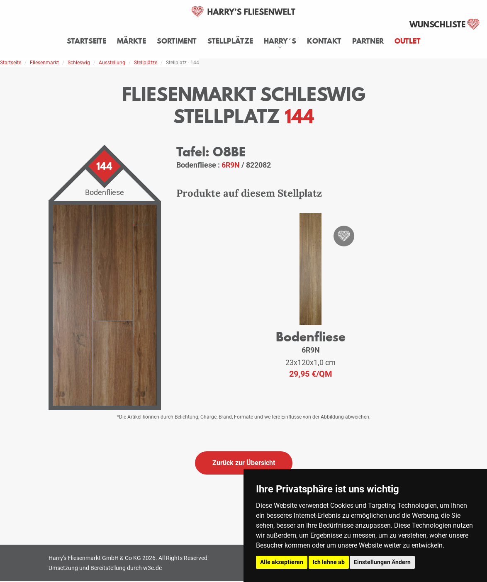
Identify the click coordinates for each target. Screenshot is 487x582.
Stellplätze (230, 41)
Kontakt (324, 41)
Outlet (407, 41)
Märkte (131, 41)
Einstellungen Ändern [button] (382, 562)
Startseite (86, 41)
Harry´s (280, 41)
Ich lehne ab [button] (329, 562)
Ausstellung (112, 63)
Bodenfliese (311, 337)
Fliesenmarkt (44, 63)
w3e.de (152, 568)
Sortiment (177, 41)
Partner (368, 41)
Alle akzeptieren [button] (281, 562)
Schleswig (79, 63)
